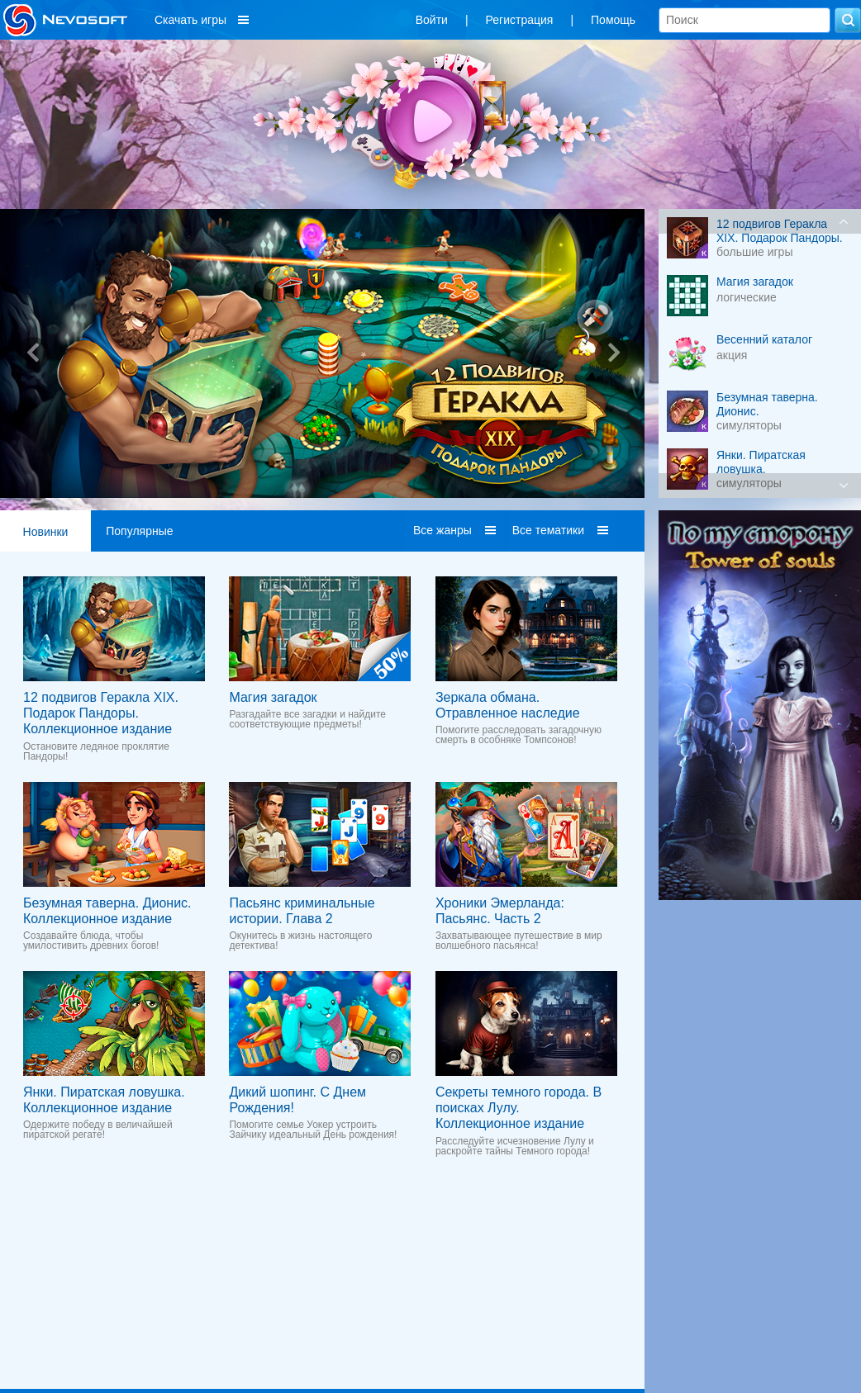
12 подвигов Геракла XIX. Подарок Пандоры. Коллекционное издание (100, 713)
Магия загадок (272, 697)
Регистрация (520, 19)
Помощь (613, 19)
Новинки (46, 531)
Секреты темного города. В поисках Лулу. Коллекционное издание (518, 1107)
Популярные (139, 531)
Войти (432, 19)
